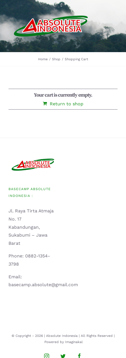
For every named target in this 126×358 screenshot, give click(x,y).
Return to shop (66, 103)
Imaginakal (74, 342)
